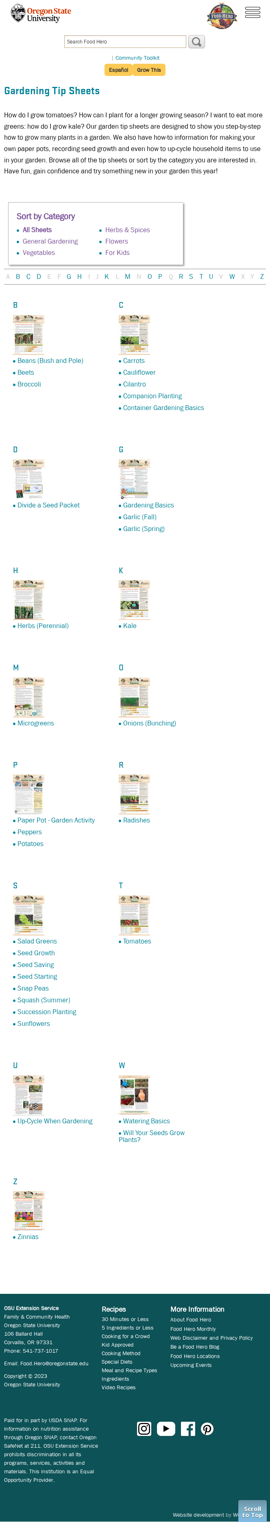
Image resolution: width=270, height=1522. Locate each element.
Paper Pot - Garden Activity (56, 820)
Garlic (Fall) (140, 517)
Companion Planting (152, 396)
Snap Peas (33, 988)
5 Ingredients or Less (128, 1327)
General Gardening (50, 241)
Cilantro (134, 384)
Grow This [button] (149, 69)
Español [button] (118, 69)
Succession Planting (46, 1012)
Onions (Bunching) (149, 723)
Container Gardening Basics (163, 408)
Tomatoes (137, 941)
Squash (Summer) (43, 1000)
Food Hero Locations (195, 1356)
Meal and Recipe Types (129, 1370)
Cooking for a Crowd (126, 1336)
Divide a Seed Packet (48, 505)
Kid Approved (118, 1344)
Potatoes (30, 844)
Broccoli (29, 384)
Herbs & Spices (127, 230)
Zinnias (28, 1237)
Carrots (134, 360)
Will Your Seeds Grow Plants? (152, 1136)
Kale (130, 626)
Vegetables (39, 252)
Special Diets (117, 1361)
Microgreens (35, 723)
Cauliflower (139, 372)
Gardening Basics (148, 505)
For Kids (117, 252)
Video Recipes (119, 1387)
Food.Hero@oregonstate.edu (54, 1363)
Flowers (116, 241)
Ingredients (115, 1378)
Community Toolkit (137, 57)
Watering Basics (146, 1121)
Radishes (136, 820)
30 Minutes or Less (125, 1319)
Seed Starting (37, 976)
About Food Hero (190, 1319)
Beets (25, 372)
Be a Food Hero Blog (194, 1346)
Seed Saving (35, 965)
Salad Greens (37, 941)
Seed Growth (36, 953)
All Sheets (37, 230)
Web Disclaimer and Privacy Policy (211, 1337)
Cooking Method (121, 1353)
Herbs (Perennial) (43, 626)
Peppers (29, 832)
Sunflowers (33, 1023)
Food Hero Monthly (193, 1328)
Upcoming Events (191, 1365)
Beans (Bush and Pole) (50, 360)
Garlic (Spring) (144, 529)
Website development (198, 1514)
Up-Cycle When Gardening (54, 1121)
